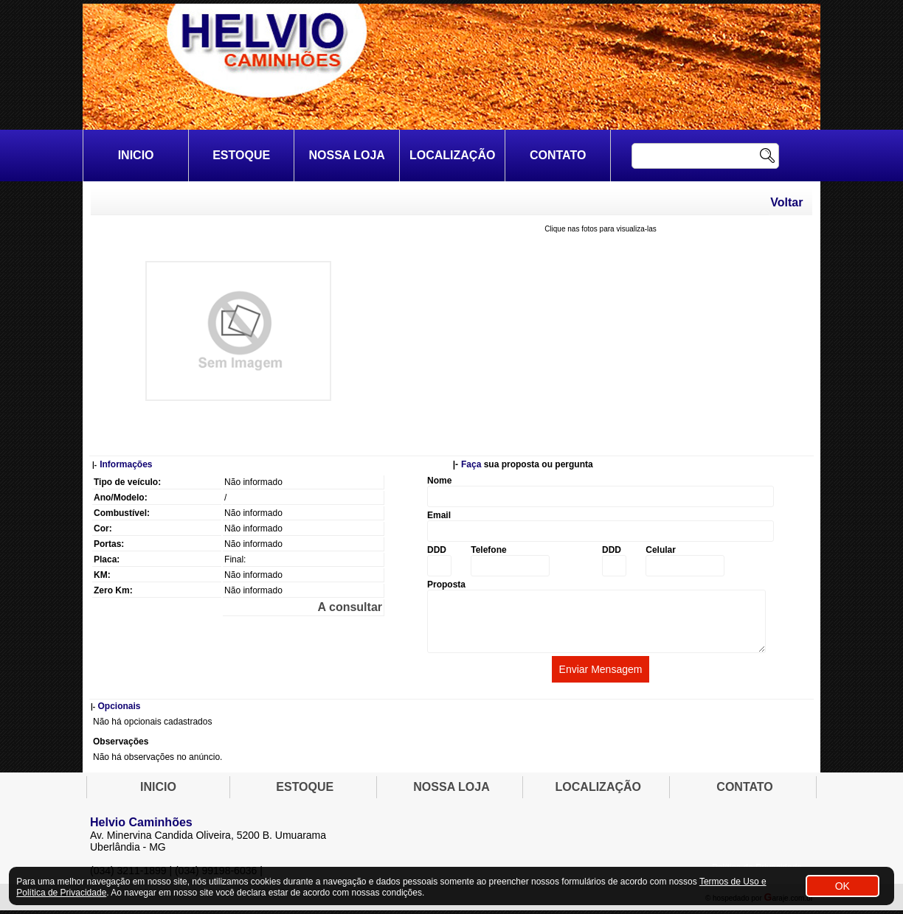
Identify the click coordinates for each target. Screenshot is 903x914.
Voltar (786, 202)
